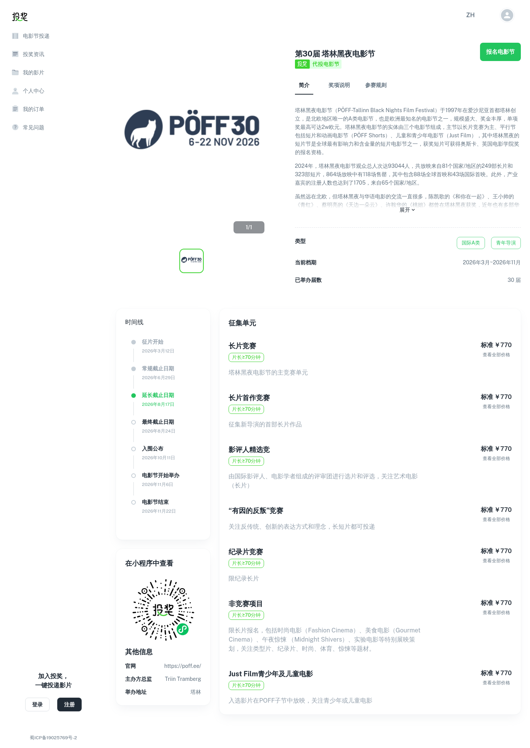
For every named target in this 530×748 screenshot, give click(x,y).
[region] (53, 374)
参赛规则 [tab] (376, 85)
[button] (470, 15)
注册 (69, 704)
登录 (37, 704)
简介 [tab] (304, 85)
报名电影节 (500, 52)
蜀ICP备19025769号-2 (53, 737)
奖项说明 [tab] (339, 85)
